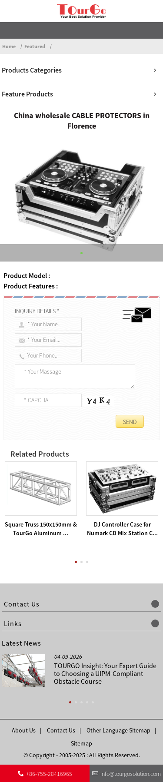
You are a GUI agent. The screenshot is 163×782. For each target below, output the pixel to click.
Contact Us (61, 730)
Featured (34, 46)
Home (9, 46)
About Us (24, 730)
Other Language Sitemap (118, 730)
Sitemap (81, 743)
